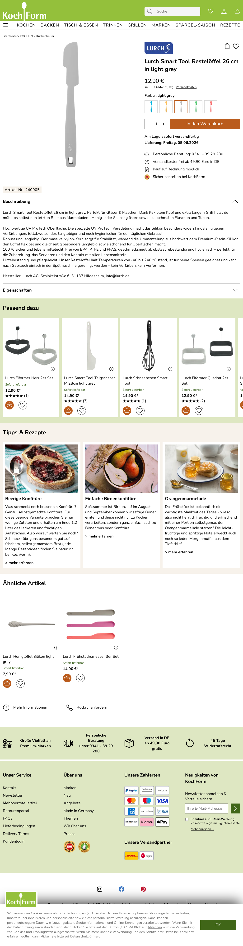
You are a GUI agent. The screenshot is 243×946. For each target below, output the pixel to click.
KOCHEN (26, 36)
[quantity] (156, 124)
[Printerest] (143, 889)
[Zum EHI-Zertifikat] (148, 177)
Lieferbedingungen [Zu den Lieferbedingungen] (19, 826)
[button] (227, 46)
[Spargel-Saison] (195, 25)
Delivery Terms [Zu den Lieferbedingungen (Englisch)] (16, 833)
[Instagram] (99, 889)
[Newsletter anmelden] (235, 808)
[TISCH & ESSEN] (81, 25)
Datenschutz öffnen (84, 936)
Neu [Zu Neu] (67, 795)
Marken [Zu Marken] (70, 788)
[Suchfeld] (172, 11)
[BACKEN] (50, 25)
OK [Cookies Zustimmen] (218, 925)
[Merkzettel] (211, 11)
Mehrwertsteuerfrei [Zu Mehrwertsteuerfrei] (20, 803)
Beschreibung (16, 201)
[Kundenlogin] (224, 11)
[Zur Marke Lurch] (159, 48)
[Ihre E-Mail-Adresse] (206, 808)
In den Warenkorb (205, 124)
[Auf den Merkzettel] (236, 46)
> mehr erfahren (19, 562)
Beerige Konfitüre (23, 499)
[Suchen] (150, 11)
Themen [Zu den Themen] (71, 818)
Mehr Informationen (25, 707)
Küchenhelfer (45, 36)
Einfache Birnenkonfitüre (110, 499)
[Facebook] (121, 889)
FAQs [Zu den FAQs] (7, 818)
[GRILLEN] (137, 25)
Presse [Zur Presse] (69, 833)
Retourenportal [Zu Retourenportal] (16, 810)
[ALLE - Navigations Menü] (5, 25)
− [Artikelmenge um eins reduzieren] (148, 123)
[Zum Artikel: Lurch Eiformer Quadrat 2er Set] (207, 380)
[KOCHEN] (26, 25)
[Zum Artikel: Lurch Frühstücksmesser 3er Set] (91, 656)
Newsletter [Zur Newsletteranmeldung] (13, 795)
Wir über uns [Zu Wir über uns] (75, 826)
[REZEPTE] (230, 25)
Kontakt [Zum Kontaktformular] (9, 788)
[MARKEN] (161, 25)
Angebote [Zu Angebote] (72, 803)
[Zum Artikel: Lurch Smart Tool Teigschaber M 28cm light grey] (90, 380)
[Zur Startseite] (24, 11)
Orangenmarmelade (185, 499)
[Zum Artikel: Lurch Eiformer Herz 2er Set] (29, 378)
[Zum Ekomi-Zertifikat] (84, 847)
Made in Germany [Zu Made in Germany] (79, 810)
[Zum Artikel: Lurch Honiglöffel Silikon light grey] (32, 659)
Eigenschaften (17, 290)
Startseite (10, 36)
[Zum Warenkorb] (237, 11)
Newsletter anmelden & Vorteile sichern (205, 796)
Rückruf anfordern (86, 707)
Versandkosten (186, 87)
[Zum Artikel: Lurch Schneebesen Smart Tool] (148, 380)
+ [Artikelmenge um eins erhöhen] (163, 123)
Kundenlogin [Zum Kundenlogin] (13, 841)
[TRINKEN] (112, 25)
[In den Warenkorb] (9, 405)
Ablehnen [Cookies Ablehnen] (155, 927)
